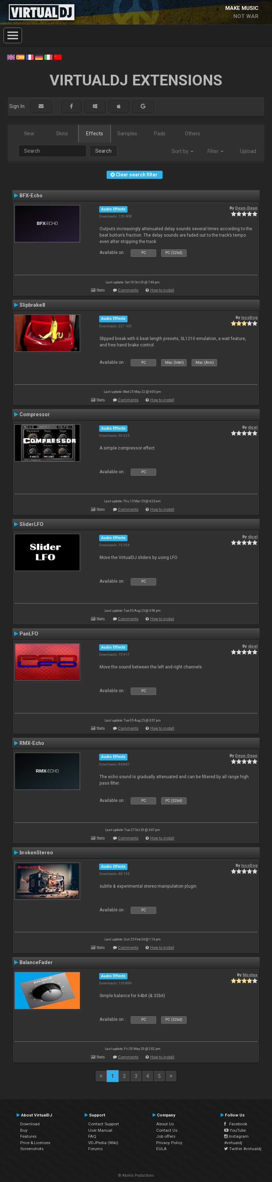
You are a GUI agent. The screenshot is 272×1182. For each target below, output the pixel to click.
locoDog (249, 317)
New (29, 133)
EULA (161, 1148)
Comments (128, 290)
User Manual (100, 1130)
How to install (162, 290)
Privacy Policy (169, 1142)
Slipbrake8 (32, 305)
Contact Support (103, 1123)
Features (28, 1136)
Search (103, 151)
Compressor (34, 414)
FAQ (92, 1136)
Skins (62, 133)
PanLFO (28, 634)
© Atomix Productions (136, 1175)
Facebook (235, 1123)
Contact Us (166, 1130)
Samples (127, 133)
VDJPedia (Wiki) (103, 1142)
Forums (95, 1148)
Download (30, 1123)
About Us (165, 1123)
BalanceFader (36, 962)
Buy (24, 1130)
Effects (94, 133)
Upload (248, 151)
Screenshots (32, 1148)
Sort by (182, 151)
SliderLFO (31, 524)
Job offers (165, 1136)
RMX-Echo (31, 743)
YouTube (235, 1130)
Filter (215, 151)
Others (192, 133)
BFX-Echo (30, 195)
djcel (252, 427)
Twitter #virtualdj (242, 1148)
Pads (159, 133)
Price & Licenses (35, 1142)
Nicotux (250, 974)
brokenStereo (36, 852)
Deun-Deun (246, 207)
